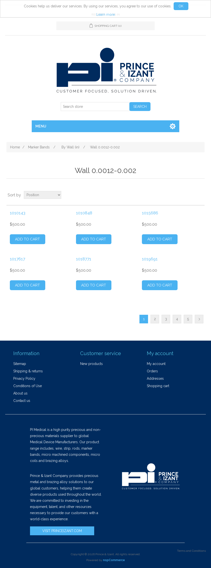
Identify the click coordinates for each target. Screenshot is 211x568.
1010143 (17, 212)
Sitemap (19, 364)
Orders (152, 371)
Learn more (105, 14)
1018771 (83, 258)
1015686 (150, 212)
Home (15, 147)
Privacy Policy (24, 378)
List (200, 195)
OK (181, 6)
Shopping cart (158, 386)
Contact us (21, 401)
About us (20, 393)
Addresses (155, 378)
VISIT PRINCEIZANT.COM (62, 531)
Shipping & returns (28, 371)
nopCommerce (114, 560)
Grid (192, 195)
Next (199, 319)
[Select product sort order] (42, 195)
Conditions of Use (27, 386)
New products (91, 364)
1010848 (84, 212)
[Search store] (95, 106)
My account (156, 364)
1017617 (17, 258)
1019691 (150, 258)
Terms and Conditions (191, 550)
